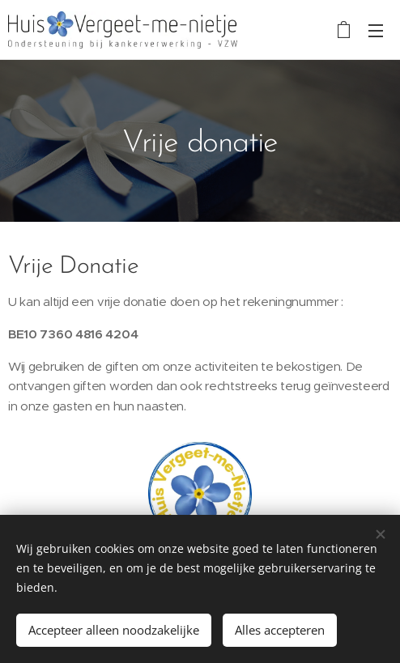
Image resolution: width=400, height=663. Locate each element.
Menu (375, 31)
